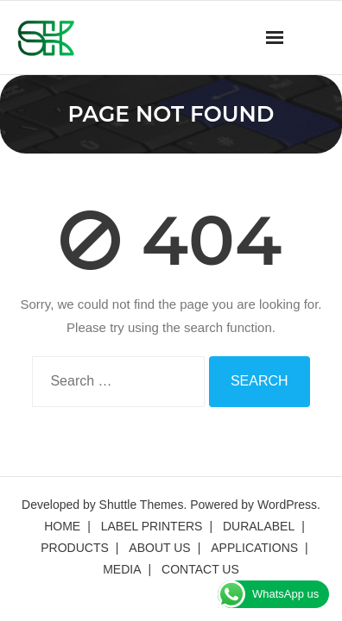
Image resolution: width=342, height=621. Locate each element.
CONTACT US (200, 569)
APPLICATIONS (254, 548)
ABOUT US (159, 548)
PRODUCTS (75, 548)
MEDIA (122, 569)
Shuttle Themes (141, 504)
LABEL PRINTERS (152, 526)
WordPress (287, 504)
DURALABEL (258, 526)
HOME (62, 526)
